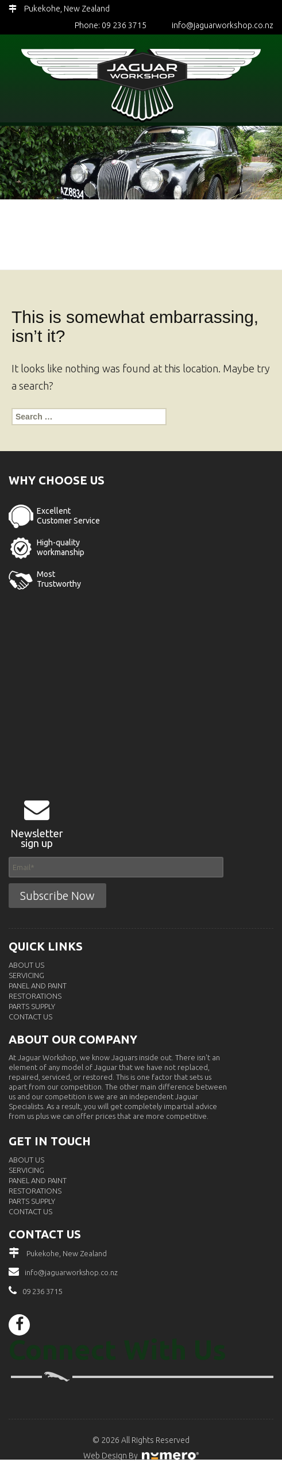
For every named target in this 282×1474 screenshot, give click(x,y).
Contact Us (30, 1017)
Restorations (35, 996)
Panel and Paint (38, 986)
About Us (26, 965)
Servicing (26, 975)
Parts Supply (32, 1006)
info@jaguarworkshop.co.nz (222, 25)
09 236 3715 (42, 1291)
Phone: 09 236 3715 (110, 25)
